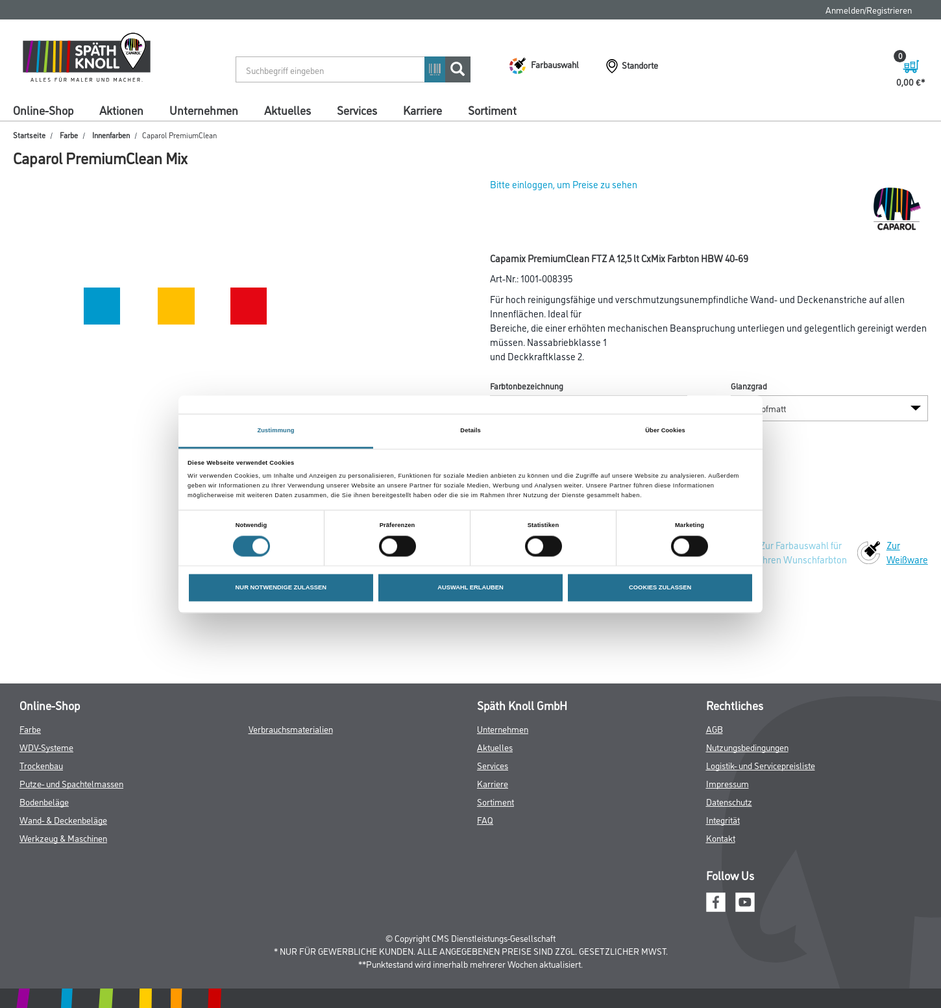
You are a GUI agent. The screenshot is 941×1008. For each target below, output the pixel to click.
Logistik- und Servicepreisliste (760, 765)
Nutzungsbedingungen (747, 747)
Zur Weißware (907, 552)
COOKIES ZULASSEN (660, 588)
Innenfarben (111, 134)
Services (357, 109)
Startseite (29, 134)
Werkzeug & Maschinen (63, 837)
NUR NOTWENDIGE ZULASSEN (281, 588)
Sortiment (492, 109)
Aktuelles (287, 109)
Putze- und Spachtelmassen (71, 783)
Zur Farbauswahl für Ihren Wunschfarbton (803, 552)
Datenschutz (729, 801)
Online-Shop (43, 109)
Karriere (422, 109)
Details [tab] (470, 430)
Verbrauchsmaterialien (291, 728)
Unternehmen (203, 109)
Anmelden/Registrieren (868, 9)
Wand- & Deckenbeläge (63, 819)
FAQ (485, 819)
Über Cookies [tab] (665, 430)
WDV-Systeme (46, 747)
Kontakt (720, 837)
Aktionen (121, 109)
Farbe (69, 134)
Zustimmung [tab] (275, 430)
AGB (714, 728)
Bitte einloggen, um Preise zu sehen (563, 184)
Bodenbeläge (44, 801)
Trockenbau (41, 765)
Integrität (723, 819)
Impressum (727, 783)
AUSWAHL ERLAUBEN (470, 588)
